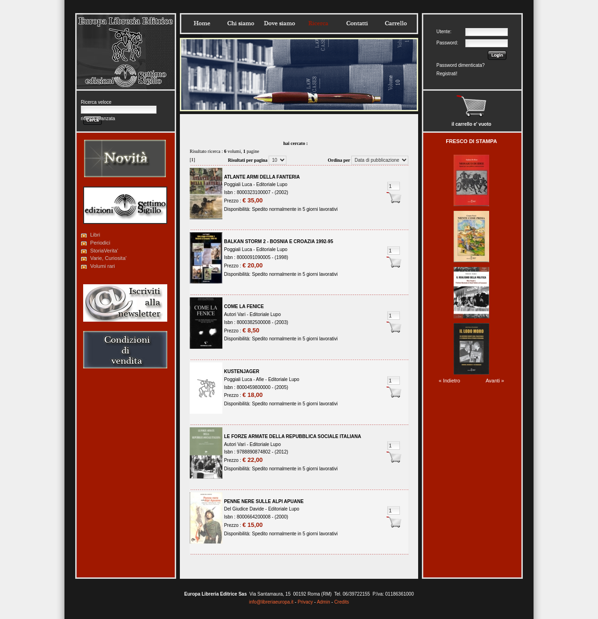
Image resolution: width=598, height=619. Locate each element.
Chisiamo (240, 23)
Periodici (100, 242)
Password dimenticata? (460, 65)
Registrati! (446, 73)
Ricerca (318, 23)
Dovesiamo (279, 23)
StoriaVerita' (104, 250)
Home (202, 23)
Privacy (305, 602)
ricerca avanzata (98, 118)
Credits (341, 602)
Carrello (396, 23)
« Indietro (449, 380)
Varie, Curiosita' (108, 258)
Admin (323, 602)
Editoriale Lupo (271, 184)
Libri (95, 235)
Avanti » (494, 380)
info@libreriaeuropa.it (271, 602)
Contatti (357, 23)
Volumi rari (102, 266)
